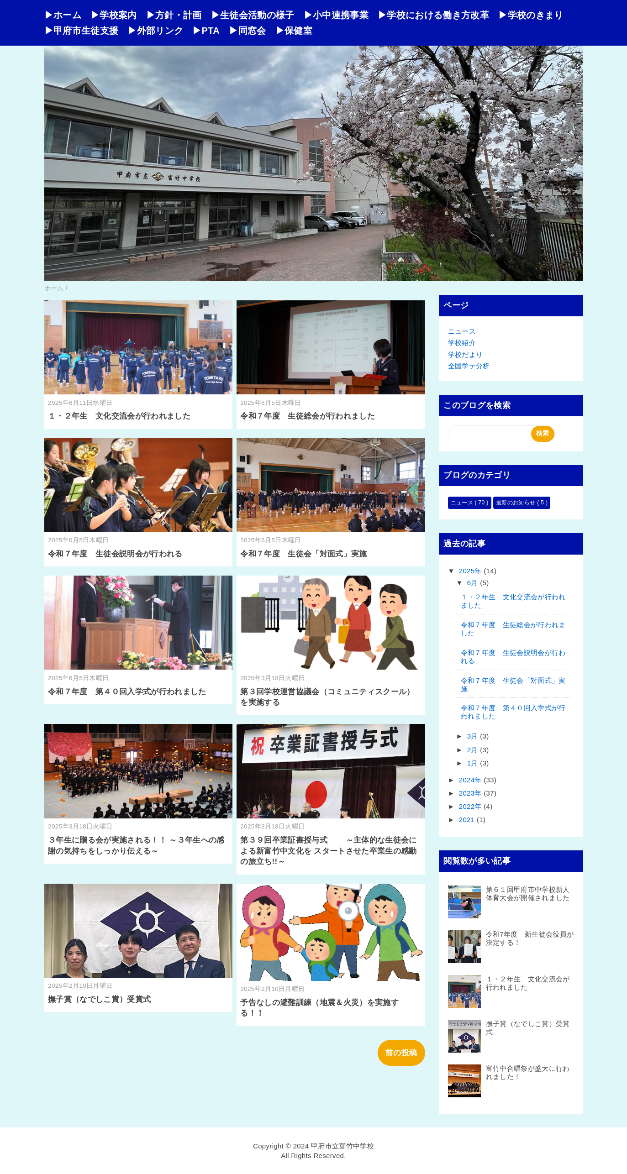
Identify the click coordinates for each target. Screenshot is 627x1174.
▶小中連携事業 (336, 15)
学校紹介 (462, 342)
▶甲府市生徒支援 (81, 31)
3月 (473, 736)
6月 (473, 583)
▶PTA (206, 31)
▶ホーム (62, 15)
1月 (473, 763)
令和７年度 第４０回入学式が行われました (127, 691)
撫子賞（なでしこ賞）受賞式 (99, 999)
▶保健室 (293, 31)
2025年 (471, 571)
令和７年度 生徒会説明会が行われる (115, 554)
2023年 (471, 793)
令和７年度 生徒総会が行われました (307, 416)
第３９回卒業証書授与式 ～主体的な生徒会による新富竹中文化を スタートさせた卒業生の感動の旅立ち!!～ (328, 851)
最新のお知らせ (516, 502)
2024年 (471, 780)
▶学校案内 (113, 15)
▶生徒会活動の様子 (253, 15)
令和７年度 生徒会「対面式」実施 (303, 554)
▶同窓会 (247, 31)
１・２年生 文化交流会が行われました (119, 416)
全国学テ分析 (469, 366)
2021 (468, 819)
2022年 (471, 806)
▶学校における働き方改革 (433, 15)
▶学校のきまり (530, 15)
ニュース (462, 331)
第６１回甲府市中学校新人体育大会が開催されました (528, 893)
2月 (473, 750)
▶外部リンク (155, 31)
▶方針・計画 (174, 15)
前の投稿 (401, 1052)
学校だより (465, 354)
